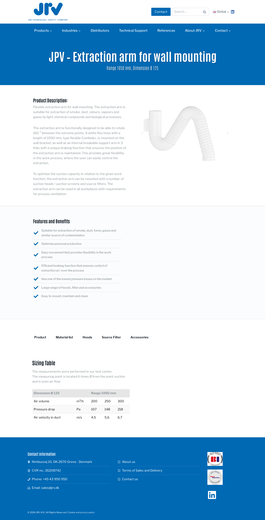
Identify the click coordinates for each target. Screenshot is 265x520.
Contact (161, 12)
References (166, 30)
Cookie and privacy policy (81, 512)
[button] (142, 133)
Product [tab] (40, 337)
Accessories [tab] (139, 337)
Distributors (100, 30)
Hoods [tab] (87, 337)
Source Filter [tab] (111, 337)
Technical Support (133, 30)
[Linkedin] (233, 12)
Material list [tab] (64, 337)
